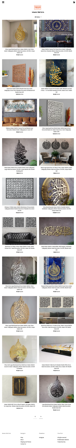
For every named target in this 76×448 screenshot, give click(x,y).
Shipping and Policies (26, 442)
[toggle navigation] (3, 2)
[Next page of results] (41, 416)
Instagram (41, 437)
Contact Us (23, 444)
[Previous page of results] (35, 416)
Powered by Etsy (61, 442)
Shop (22, 437)
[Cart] (74, 2)
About (22, 439)
